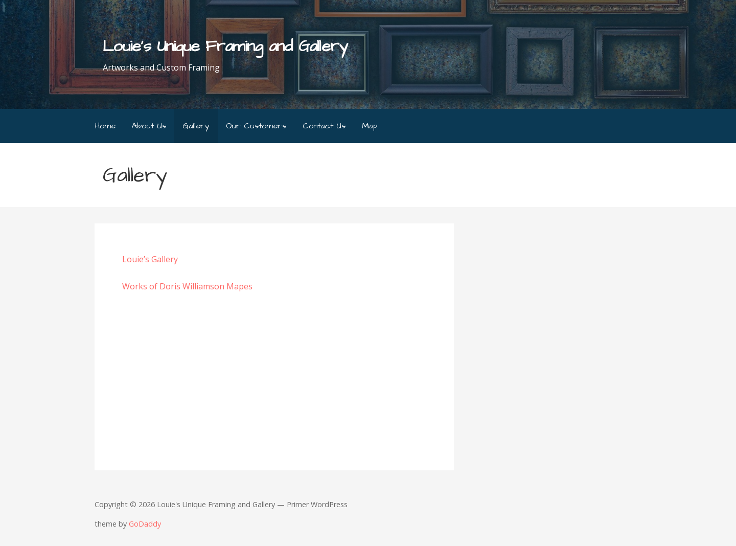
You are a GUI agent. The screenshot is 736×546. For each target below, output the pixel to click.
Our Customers (256, 125)
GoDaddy (145, 524)
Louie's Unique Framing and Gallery (225, 46)
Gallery (196, 125)
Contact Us (324, 125)
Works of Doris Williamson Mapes (187, 286)
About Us (149, 125)
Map (369, 125)
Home (105, 125)
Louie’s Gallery (150, 259)
